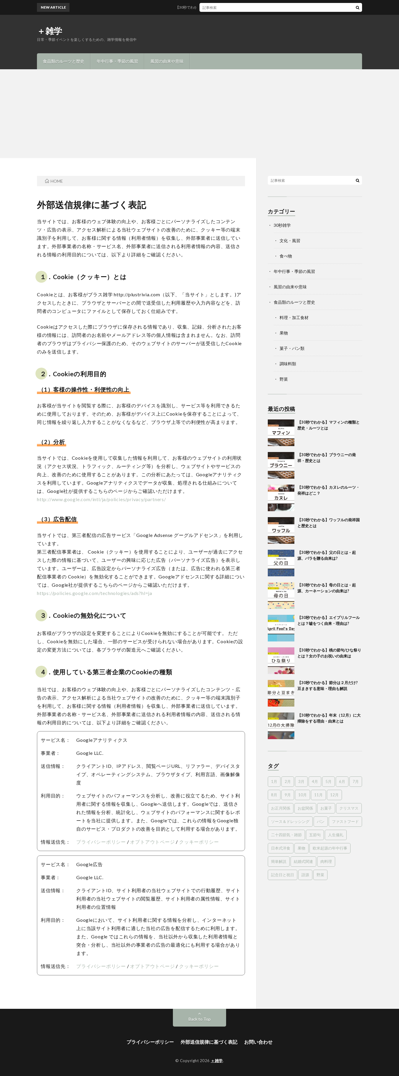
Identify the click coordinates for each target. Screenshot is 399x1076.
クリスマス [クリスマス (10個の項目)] (349, 808)
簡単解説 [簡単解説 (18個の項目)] (278, 861)
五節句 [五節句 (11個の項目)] (315, 834)
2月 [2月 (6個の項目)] (288, 781)
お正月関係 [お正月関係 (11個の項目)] (280, 808)
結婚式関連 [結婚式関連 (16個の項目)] (303, 861)
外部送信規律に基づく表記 (209, 1042)
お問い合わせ (258, 1042)
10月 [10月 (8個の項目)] (302, 794)
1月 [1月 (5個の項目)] (274, 781)
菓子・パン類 (292, 348)
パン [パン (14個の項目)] (321, 821)
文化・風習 (290, 240)
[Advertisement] (199, 113)
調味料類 (288, 363)
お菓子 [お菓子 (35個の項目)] (326, 808)
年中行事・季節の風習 (117, 61)
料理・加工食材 (294, 317)
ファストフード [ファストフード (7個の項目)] (345, 821)
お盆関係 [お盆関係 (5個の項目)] (305, 808)
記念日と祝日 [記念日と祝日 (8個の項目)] (282, 874)
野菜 (284, 379)
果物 (284, 332)
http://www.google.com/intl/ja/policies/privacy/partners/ (101, 499)
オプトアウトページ (152, 842)
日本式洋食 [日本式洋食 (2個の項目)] (280, 848)
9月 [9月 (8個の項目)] (288, 794)
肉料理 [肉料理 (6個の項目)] (326, 861)
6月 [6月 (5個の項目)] (342, 781)
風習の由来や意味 (167, 61)
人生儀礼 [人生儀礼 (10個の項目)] (335, 834)
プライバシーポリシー (101, 842)
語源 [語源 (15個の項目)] (305, 874)
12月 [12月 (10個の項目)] (334, 794)
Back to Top (200, 1019)
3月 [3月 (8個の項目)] (301, 781)
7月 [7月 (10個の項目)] (356, 781)
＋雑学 (49, 31)
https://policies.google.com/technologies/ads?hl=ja (94, 593)
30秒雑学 (282, 225)
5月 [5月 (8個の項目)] (328, 781)
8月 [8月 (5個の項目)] (274, 794)
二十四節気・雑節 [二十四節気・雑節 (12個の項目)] (286, 834)
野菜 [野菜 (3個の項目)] (320, 874)
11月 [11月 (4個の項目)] (318, 794)
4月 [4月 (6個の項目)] (315, 781)
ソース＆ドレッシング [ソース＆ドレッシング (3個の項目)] (290, 821)
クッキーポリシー (199, 842)
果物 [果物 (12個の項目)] (301, 848)
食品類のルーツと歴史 (63, 61)
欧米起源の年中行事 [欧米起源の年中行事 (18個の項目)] (330, 848)
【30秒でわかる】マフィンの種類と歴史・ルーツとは (223, 7)
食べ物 (286, 255)
